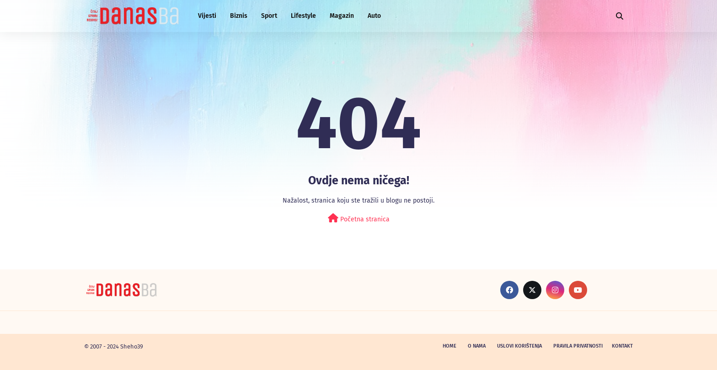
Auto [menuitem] (374, 16)
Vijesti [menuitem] (207, 16)
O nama (477, 346)
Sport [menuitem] (269, 16)
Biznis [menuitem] (238, 16)
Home (449, 346)
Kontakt (622, 346)
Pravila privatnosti (578, 346)
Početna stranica (359, 218)
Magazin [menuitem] (342, 16)
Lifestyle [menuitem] (303, 16)
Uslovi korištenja (519, 346)
